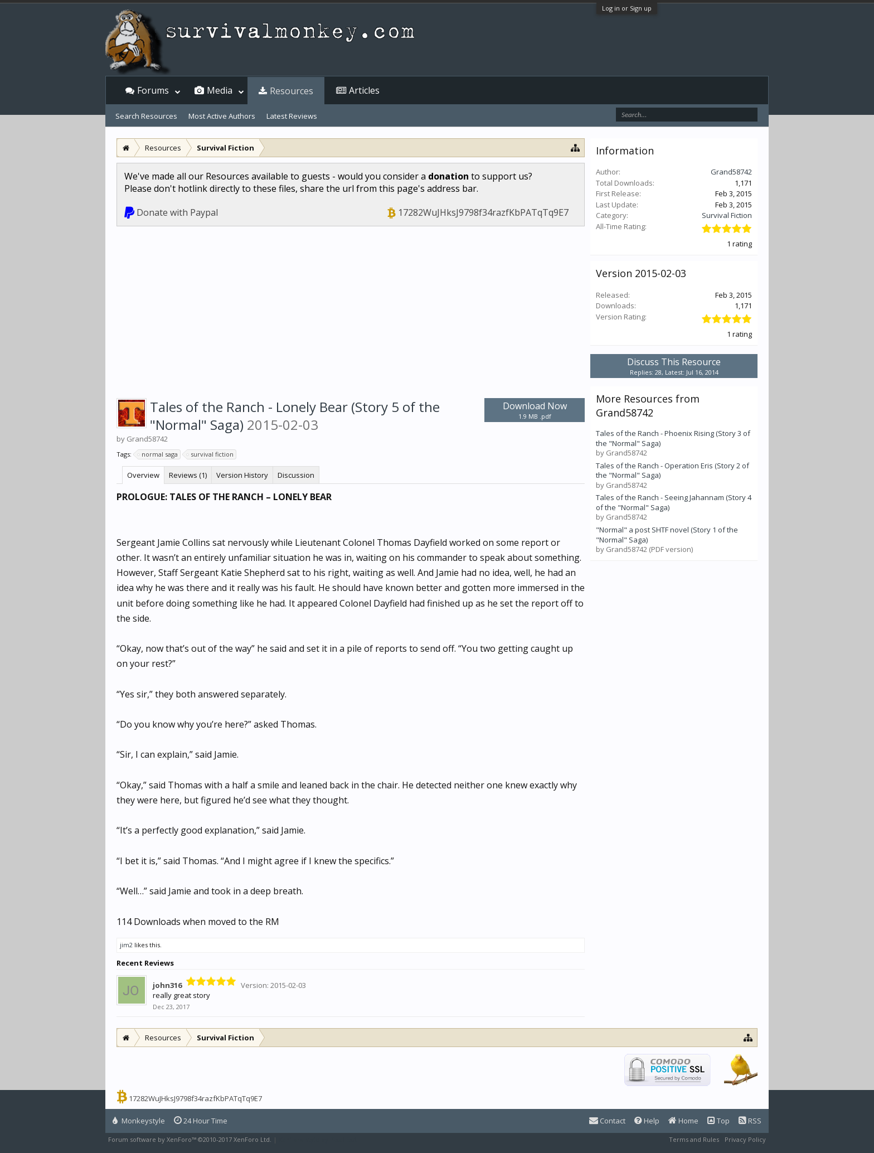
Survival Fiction (727, 215)
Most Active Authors (221, 116)
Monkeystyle (139, 1121)
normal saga (158, 454)
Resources (291, 91)
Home (683, 1121)
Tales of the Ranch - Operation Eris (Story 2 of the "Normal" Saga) (672, 471)
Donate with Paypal (177, 212)
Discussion (296, 475)
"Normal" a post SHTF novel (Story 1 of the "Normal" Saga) (667, 535)
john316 (167, 985)
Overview (143, 475)
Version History (242, 475)
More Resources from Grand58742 (648, 405)
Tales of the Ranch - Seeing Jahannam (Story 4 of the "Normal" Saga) (673, 502)
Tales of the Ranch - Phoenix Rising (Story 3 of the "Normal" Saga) (673, 438)
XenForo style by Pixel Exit (318, 1139)
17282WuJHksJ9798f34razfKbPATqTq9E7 (483, 212)
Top (718, 1121)
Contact (607, 1121)
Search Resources (146, 116)
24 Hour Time (200, 1121)
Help (646, 1121)
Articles (364, 90)
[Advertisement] (350, 310)
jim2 (126, 945)
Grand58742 (731, 172)
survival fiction (210, 454)
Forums (153, 90)
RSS (750, 1121)
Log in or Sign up (627, 8)
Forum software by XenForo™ (189, 1139)
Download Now (534, 410)
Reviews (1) (188, 475)
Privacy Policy (745, 1139)
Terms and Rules (694, 1139)
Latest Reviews (291, 116)
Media (219, 90)
